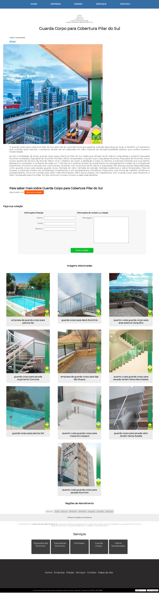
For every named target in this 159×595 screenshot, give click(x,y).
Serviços (101, 4)
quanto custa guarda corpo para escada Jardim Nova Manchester (131, 378)
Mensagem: (105, 230)
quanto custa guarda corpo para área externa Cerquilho (131, 321)
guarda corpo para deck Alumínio (79, 320)
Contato (125, 4)
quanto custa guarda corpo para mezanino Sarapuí (79, 434)
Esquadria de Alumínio (41, 544)
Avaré (57, 511)
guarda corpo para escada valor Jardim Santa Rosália (131, 434)
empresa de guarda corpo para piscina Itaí (28, 321)
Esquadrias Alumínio (60, 544)
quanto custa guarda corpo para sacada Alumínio (79, 491)
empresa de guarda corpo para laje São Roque (79, 378)
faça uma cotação (34, 192)
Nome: (56, 218)
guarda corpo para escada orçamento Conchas (28, 378)
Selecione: (49, 511)
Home (33, 4)
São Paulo (109, 511)
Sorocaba (91, 511)
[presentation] (40, 238)
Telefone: (55, 229)
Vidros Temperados (118, 544)
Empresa (56, 4)
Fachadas (79, 543)
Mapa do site (105, 572)
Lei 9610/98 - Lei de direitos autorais (97, 525)
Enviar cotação (82, 250)
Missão (78, 4)
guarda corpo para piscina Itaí (28, 433)
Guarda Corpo (99, 544)
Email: (57, 223)
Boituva (64, 511)
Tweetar (12, 41)
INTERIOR (73, 511)
